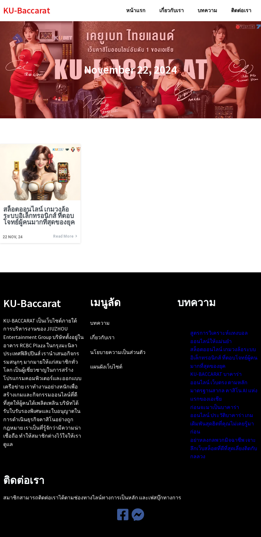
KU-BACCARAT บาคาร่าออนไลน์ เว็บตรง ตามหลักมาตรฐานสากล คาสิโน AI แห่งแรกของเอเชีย (169, 413)
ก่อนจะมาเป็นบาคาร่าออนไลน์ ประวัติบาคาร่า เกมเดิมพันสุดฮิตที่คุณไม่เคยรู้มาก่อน (168, 454)
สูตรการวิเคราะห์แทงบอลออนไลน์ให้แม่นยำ (169, 339)
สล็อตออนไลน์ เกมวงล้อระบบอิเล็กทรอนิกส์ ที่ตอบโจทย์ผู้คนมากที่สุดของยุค (169, 372)
